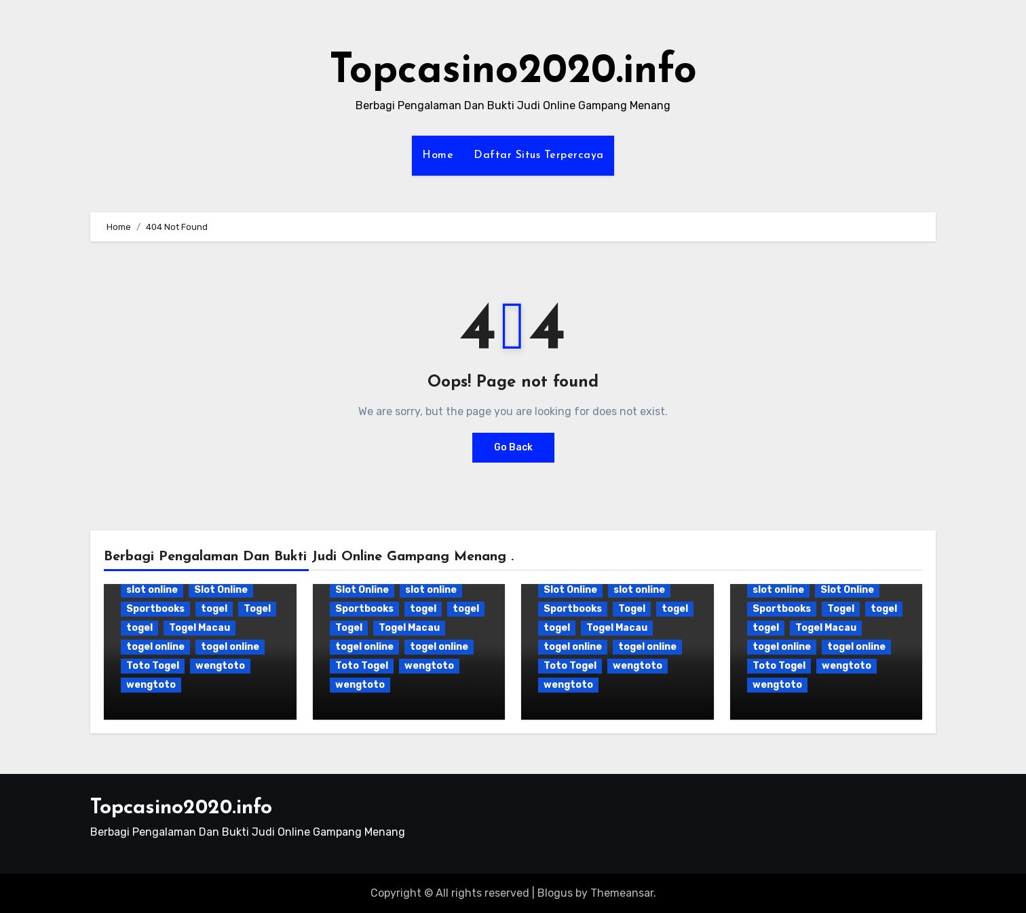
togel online (155, 647)
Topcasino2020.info (513, 72)
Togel (257, 609)
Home (437, 155)
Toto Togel (152, 666)
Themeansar (621, 893)
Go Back (513, 447)
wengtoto (220, 666)
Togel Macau (199, 628)
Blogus (555, 893)
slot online (152, 590)
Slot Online (221, 590)
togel (214, 609)
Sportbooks (155, 609)
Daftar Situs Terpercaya (539, 155)
